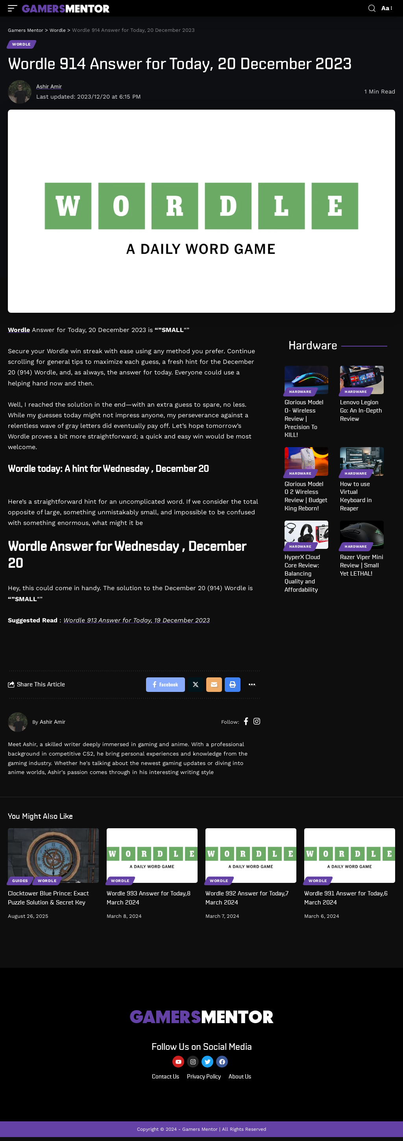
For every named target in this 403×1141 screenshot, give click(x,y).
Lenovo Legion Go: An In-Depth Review (361, 411)
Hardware (300, 392)
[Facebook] (246, 724)
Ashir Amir (50, 87)
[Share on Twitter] (193, 686)
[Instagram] (257, 724)
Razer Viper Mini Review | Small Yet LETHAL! (361, 566)
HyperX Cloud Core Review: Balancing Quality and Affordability (302, 574)
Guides (20, 882)
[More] (251, 686)
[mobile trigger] (14, 8)
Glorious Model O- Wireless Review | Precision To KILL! (304, 419)
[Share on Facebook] (161, 686)
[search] (371, 8)
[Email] (212, 686)
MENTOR (201, 1018)
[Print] (231, 686)
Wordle (22, 44)
